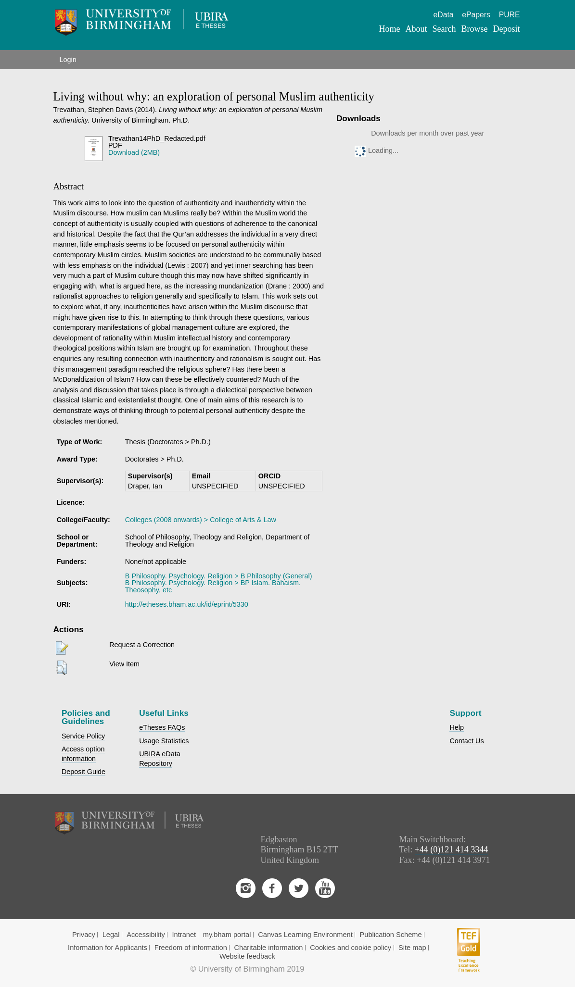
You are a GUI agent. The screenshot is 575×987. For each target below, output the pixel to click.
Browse (474, 29)
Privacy (83, 934)
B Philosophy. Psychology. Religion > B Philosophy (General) (218, 576)
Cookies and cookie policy (350, 947)
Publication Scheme (391, 934)
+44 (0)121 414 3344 (451, 849)
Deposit (506, 29)
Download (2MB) (134, 152)
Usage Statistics (164, 741)
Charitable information (268, 947)
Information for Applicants (107, 947)
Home (389, 29)
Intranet (184, 934)
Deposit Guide (83, 771)
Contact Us (466, 741)
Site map (412, 947)
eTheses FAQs (162, 727)
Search (444, 29)
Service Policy (83, 736)
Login (68, 59)
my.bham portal (227, 934)
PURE (509, 15)
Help (456, 727)
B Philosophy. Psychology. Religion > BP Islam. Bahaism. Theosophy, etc (213, 586)
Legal (111, 934)
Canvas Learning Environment (305, 934)
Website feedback (247, 956)
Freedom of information (190, 947)
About (416, 29)
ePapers (476, 15)
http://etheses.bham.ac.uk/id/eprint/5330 (186, 604)
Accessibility (146, 934)
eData (444, 15)
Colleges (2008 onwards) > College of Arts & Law (200, 520)
